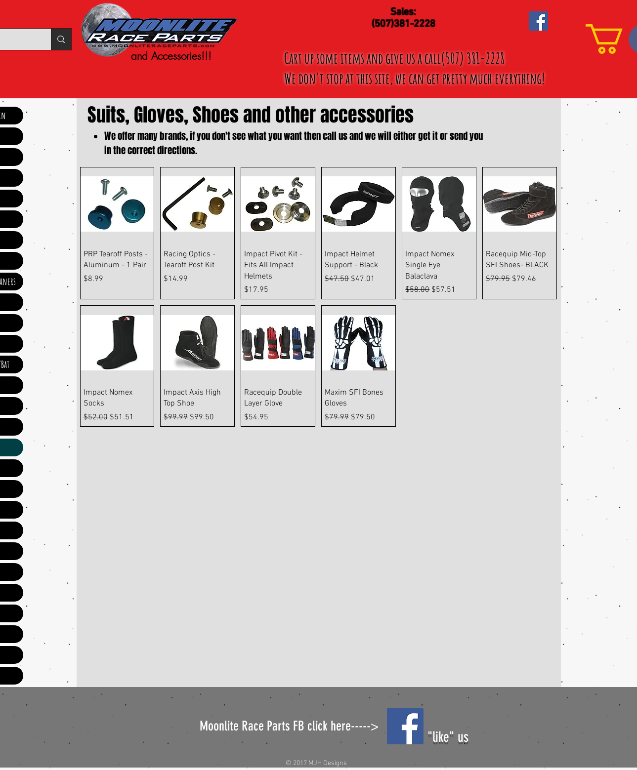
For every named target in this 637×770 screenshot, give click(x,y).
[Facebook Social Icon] (538, 21)
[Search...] (61, 39)
